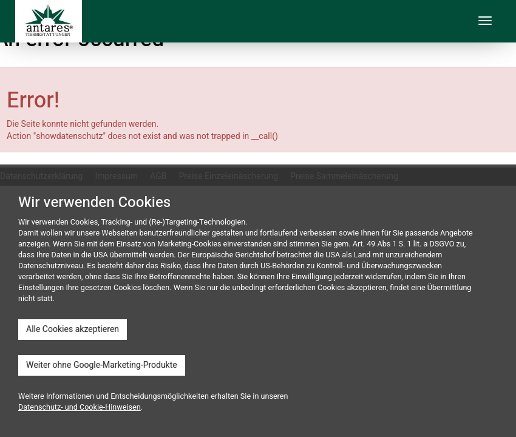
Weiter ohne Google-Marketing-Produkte (101, 365)
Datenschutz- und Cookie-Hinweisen (79, 407)
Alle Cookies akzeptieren (72, 329)
